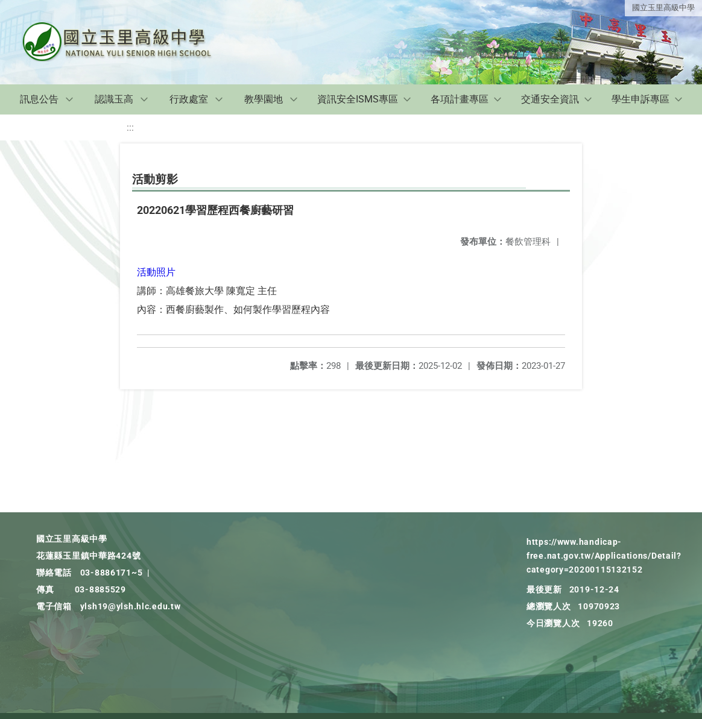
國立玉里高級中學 (663, 7)
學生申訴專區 (640, 99)
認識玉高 (114, 99)
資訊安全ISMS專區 (357, 99)
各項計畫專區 (460, 99)
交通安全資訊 (550, 99)
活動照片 (156, 272)
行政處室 (188, 99)
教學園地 (263, 99)
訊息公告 (39, 99)
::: (130, 127)
